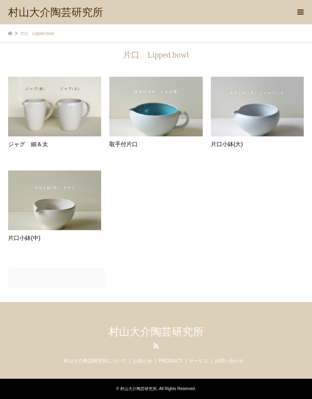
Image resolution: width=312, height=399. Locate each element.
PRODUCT (170, 361)
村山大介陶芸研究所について (95, 361)
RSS (156, 346)
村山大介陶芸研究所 (156, 332)
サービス (198, 361)
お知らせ (142, 361)
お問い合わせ (229, 361)
